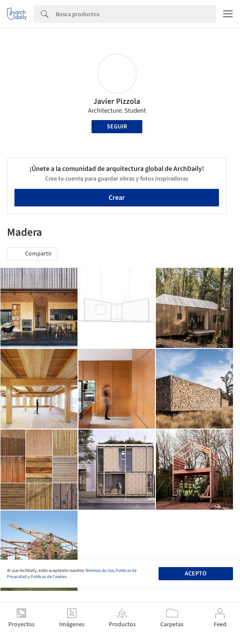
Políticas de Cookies (49, 577)
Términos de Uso (99, 571)
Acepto (195, 573)
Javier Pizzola (116, 101)
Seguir (117, 126)
